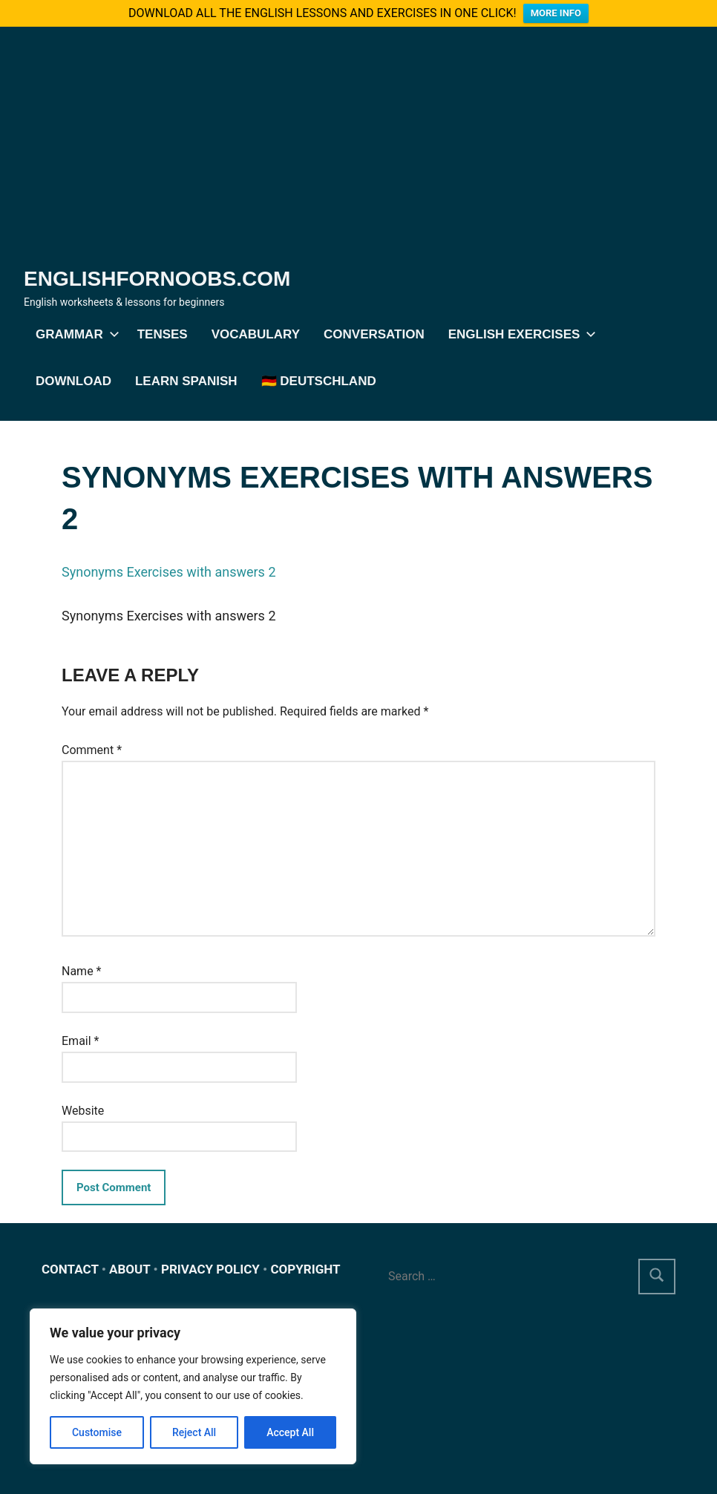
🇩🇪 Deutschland (318, 381)
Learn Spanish (186, 381)
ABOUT (129, 1269)
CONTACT (70, 1269)
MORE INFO (556, 13)
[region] (193, 1386)
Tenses (162, 334)
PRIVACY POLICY (210, 1269)
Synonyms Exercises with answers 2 (169, 572)
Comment (92, 750)
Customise (97, 1432)
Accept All (290, 1432)
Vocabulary (256, 334)
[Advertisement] (358, 153)
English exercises (519, 334)
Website (83, 1111)
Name (82, 971)
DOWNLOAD (73, 381)
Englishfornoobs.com (157, 278)
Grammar (75, 334)
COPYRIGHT (305, 1269)
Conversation (374, 334)
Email (80, 1041)
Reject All (194, 1432)
